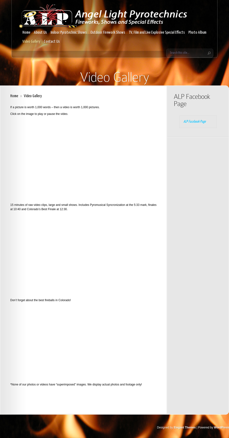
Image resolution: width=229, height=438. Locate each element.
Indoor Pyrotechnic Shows (69, 33)
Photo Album (197, 33)
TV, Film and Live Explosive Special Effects (157, 33)
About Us (40, 33)
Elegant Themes (185, 427)
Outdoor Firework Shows (107, 33)
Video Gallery (31, 42)
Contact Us (52, 42)
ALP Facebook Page (192, 100)
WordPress (221, 427)
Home (26, 33)
